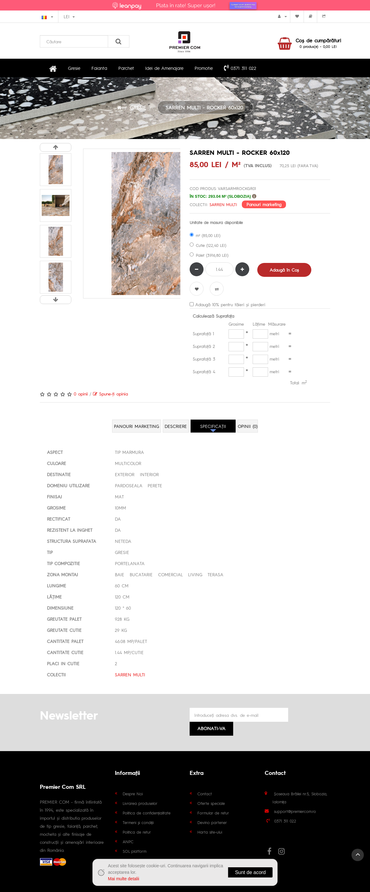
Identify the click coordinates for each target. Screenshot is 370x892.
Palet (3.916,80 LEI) (209, 255)
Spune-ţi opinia (110, 393)
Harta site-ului (209, 832)
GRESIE (138, 107)
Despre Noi (133, 793)
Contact (204, 793)
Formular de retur (213, 812)
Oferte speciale (211, 803)
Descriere (176, 426)
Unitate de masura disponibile (216, 222)
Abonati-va (211, 728)
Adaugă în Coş (284, 270)
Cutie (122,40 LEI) (208, 245)
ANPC (128, 841)
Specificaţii (213, 426)
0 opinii (81, 393)
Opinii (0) (248, 426)
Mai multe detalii (123, 878)
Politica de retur (137, 832)
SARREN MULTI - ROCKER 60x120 (205, 107)
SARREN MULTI (223, 204)
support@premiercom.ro (295, 811)
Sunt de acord (250, 872)
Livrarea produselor (140, 803)
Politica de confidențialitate (147, 812)
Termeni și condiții (138, 822)
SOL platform (134, 851)
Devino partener (212, 822)
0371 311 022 (240, 68)
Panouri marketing (263, 204)
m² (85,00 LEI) (205, 235)
